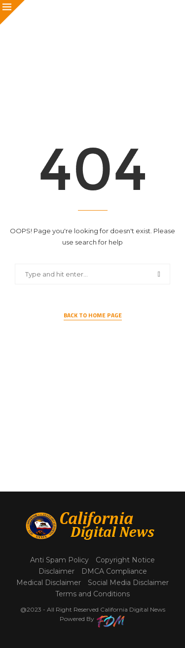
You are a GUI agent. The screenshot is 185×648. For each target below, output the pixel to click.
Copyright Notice (125, 559)
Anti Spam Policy (59, 559)
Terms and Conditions (92, 593)
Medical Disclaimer (48, 582)
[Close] (12, 12)
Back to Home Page (93, 315)
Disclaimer (56, 571)
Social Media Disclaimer (128, 582)
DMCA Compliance (114, 571)
